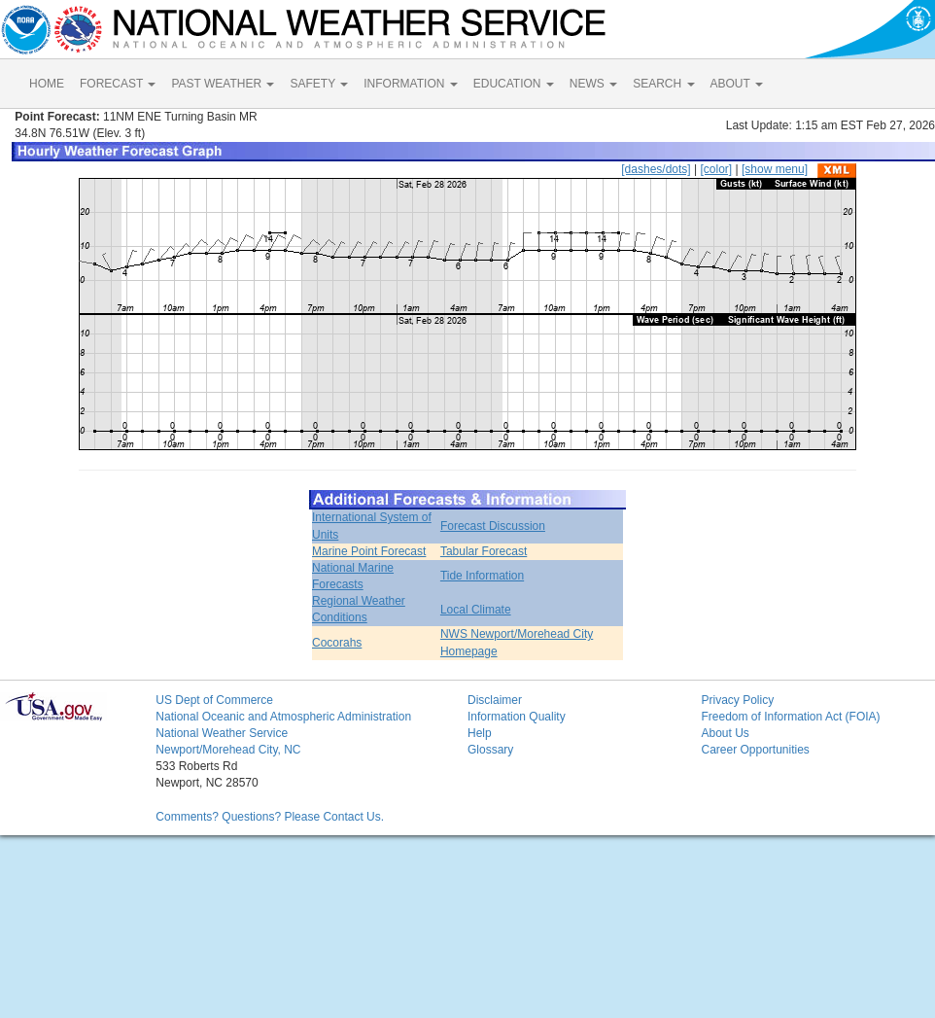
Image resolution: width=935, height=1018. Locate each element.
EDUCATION (513, 83)
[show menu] (775, 169)
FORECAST (118, 83)
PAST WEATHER (222, 83)
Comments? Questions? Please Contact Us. (270, 817)
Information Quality (517, 716)
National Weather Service (222, 733)
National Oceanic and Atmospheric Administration (283, 716)
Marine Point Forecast (369, 551)
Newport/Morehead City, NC (228, 749)
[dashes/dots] (655, 169)
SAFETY (319, 83)
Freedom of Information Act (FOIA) (790, 716)
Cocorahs (337, 642)
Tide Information (482, 575)
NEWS (593, 83)
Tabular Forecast (483, 551)
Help (480, 733)
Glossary (490, 749)
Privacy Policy (737, 700)
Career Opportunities (755, 749)
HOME (46, 83)
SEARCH (663, 83)
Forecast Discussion (492, 526)
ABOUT (736, 83)
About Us (724, 733)
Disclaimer (495, 700)
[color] (716, 169)
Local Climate (475, 609)
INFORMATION (410, 83)
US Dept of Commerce (214, 700)
